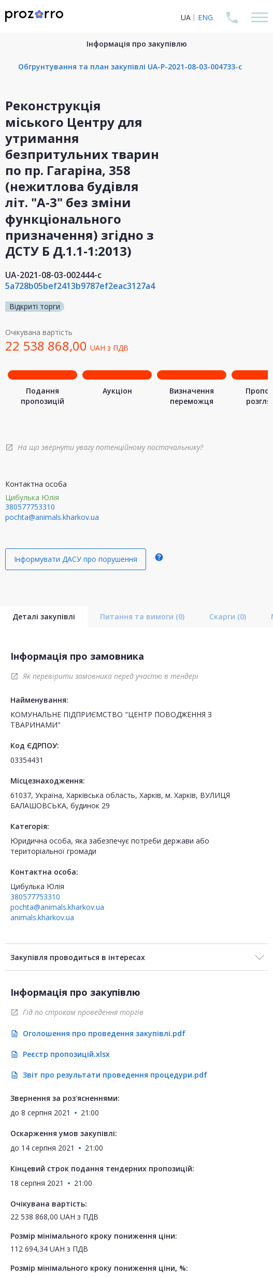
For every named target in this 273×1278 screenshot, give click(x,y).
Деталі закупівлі (43, 616)
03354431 (27, 760)
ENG (205, 17)
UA (186, 17)
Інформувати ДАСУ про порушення (75, 559)
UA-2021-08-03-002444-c (53, 275)
